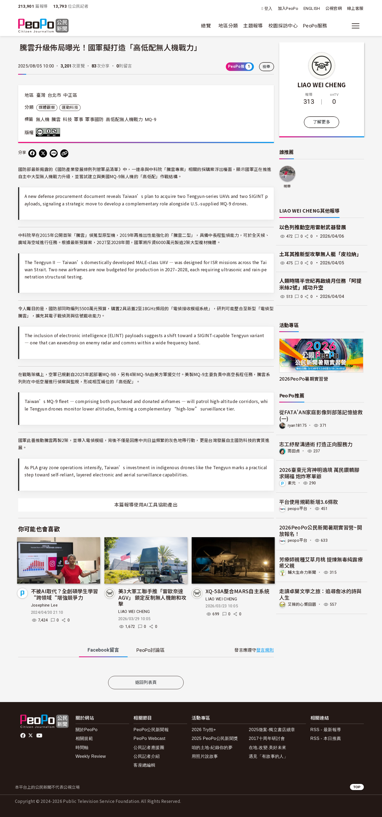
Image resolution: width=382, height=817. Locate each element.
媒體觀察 (47, 107)
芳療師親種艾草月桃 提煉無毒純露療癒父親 (321, 561)
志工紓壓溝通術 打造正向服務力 (316, 444)
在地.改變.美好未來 (267, 747)
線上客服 (355, 8)
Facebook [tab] (103, 650)
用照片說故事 (205, 756)
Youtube (39, 735)
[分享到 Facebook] (32, 153)
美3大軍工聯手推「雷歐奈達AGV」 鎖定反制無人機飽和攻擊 (152, 597)
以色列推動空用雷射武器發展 (312, 227)
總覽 (206, 26)
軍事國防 (94, 119)
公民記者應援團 (148, 747)
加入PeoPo (288, 8)
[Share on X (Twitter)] (43, 153)
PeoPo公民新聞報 (151, 729)
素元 (292, 482)
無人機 (43, 119)
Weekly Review (91, 756)
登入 (268, 9)
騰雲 (56, 119)
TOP (356, 787)
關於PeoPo (87, 729)
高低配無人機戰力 (124, 119)
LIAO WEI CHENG (134, 611)
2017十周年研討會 (267, 738)
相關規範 (84, 738)
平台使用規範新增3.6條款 (308, 501)
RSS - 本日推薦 (325, 738)
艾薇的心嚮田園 (303, 603)
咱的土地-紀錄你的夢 (212, 747)
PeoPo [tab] (150, 650)
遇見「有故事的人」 (268, 756)
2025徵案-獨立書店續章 (272, 729)
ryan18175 (298, 425)
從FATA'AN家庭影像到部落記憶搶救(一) (321, 415)
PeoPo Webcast (149, 738)
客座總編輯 (144, 765)
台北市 (54, 95)
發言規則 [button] (265, 650)
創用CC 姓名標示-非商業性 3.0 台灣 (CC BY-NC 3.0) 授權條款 (49, 132)
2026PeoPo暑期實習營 (303, 378)
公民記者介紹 (146, 756)
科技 (67, 119)
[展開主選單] (355, 26)
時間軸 (82, 747)
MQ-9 (150, 119)
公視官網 (333, 8)
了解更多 (321, 122)
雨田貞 (294, 450)
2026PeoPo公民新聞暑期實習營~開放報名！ (320, 530)
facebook (23, 735)
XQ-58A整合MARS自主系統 (237, 591)
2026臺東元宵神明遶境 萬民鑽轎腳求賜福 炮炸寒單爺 (319, 472)
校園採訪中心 (283, 26)
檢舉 (266, 67)
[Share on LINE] (54, 153)
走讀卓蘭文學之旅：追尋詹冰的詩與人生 (320, 593)
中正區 (70, 95)
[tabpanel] (146, 668)
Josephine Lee (44, 605)
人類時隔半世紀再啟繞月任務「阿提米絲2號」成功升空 (320, 284)
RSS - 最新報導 (325, 729)
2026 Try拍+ (204, 729)
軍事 (78, 119)
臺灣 (41, 95)
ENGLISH (312, 8)
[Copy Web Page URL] (64, 153)
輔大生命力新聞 (303, 571)
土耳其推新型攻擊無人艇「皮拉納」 (320, 254)
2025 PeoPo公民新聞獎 (215, 738)
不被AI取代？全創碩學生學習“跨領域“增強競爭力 (64, 594)
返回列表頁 (146, 682)
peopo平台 (298, 508)
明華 (287, 186)
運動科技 (70, 107)
